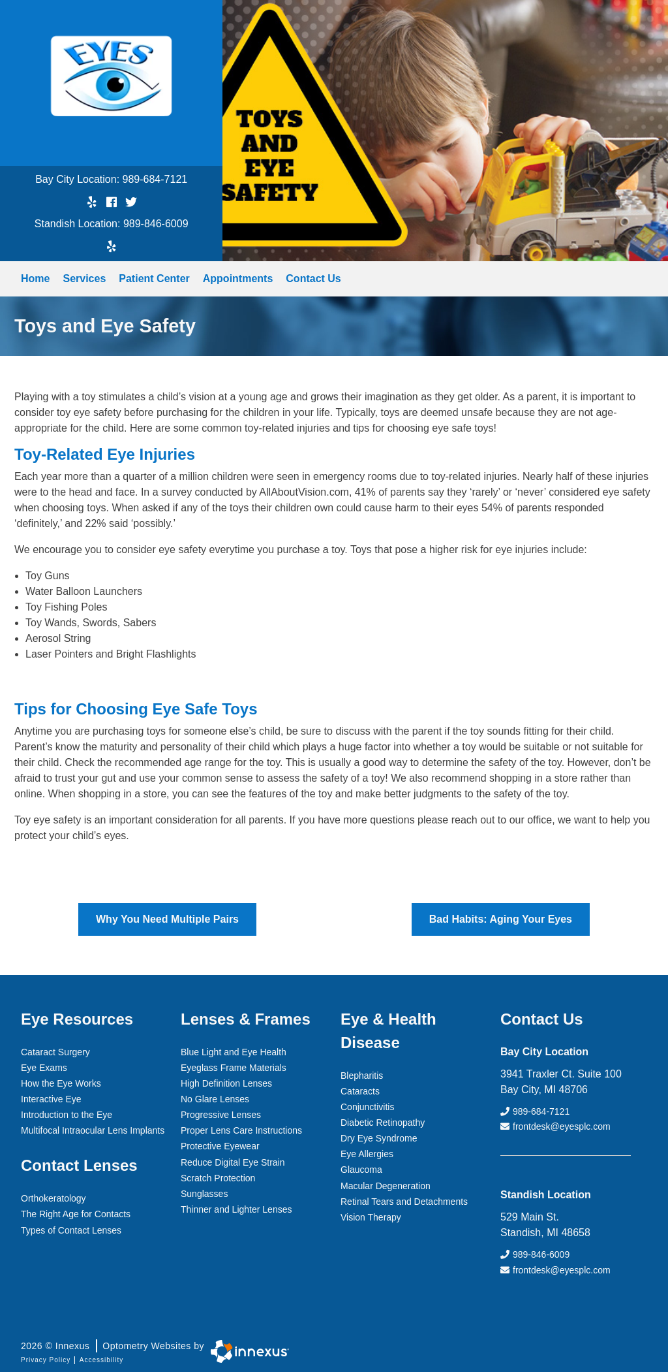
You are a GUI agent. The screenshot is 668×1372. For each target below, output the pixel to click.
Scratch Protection (218, 1177)
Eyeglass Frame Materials (233, 1067)
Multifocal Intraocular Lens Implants (92, 1130)
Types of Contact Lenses (71, 1229)
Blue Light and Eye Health (233, 1052)
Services (84, 278)
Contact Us (313, 278)
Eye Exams (44, 1067)
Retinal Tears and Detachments (404, 1201)
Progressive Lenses (221, 1114)
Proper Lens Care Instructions (241, 1130)
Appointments (238, 278)
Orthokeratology (53, 1198)
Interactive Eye (51, 1099)
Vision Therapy (371, 1216)
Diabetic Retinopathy (383, 1122)
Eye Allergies (367, 1154)
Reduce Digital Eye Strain (233, 1162)
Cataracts (360, 1091)
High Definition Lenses (226, 1083)
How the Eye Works (61, 1083)
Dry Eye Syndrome (379, 1138)
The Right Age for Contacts (75, 1214)
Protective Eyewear (220, 1146)
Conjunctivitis (367, 1107)
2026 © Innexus (112, 1340)
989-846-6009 (156, 223)
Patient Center (154, 278)
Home (35, 278)
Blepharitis (362, 1075)
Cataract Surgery (55, 1052)
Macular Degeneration (386, 1185)
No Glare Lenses (215, 1099)
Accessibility (101, 1354)
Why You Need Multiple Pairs (167, 919)
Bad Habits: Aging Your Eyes (500, 919)
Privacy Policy (45, 1354)
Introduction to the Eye (66, 1114)
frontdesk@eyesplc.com (555, 1124)
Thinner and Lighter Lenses (236, 1209)
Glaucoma (361, 1169)
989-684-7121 (155, 179)
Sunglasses (204, 1193)
